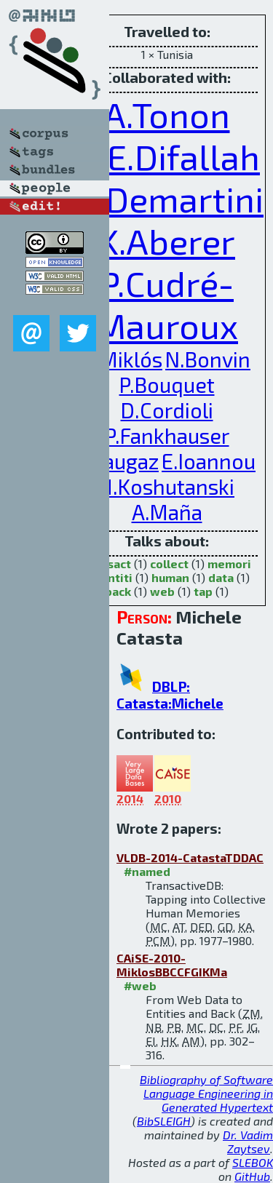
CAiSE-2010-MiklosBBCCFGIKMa (171, 965)
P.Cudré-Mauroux (166, 304)
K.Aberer (166, 241)
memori (229, 563)
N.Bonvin (207, 359)
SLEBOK (252, 1162)
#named (147, 871)
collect (169, 563)
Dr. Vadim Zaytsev (248, 1141)
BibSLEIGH (164, 1121)
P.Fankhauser (167, 435)
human (170, 577)
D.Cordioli (167, 410)
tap (203, 591)
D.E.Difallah (168, 156)
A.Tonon (167, 114)
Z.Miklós (122, 359)
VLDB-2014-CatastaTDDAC (190, 857)
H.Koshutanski (166, 486)
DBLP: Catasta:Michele (169, 695)
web (162, 591)
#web (140, 985)
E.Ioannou (209, 461)
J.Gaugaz (118, 461)
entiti (116, 577)
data (221, 577)
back (118, 591)
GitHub (252, 1176)
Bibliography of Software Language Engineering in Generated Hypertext (206, 1093)
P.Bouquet (167, 384)
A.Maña (167, 512)
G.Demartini (170, 199)
